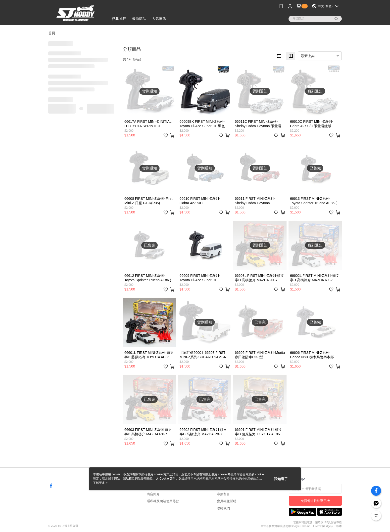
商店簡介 (153, 494)
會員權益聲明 (226, 501)
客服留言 (223, 494)
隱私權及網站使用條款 (163, 501)
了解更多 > (100, 483)
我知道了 (281, 479)
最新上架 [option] (308, 56)
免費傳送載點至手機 (315, 501)
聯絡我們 (223, 508)
